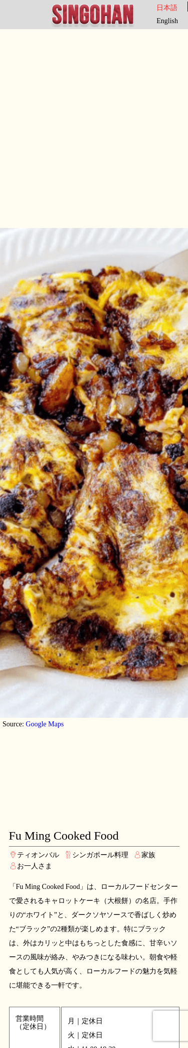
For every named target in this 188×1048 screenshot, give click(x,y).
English (167, 21)
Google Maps (45, 724)
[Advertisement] (94, 128)
